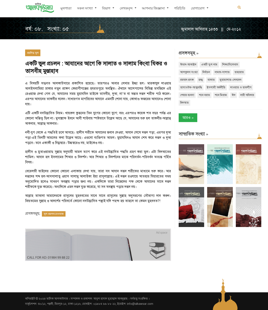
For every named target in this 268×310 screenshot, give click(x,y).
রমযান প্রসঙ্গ (186, 80)
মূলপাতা (65, 8)
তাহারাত (238, 72)
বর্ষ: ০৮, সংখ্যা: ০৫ (47, 28)
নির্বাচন (205, 72)
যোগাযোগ (198, 8)
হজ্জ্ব (200, 80)
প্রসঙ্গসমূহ (188, 53)
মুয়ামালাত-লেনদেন (230, 80)
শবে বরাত (203, 95)
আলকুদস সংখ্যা (188, 72)
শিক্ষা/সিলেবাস (229, 64)
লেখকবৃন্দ (126, 8)
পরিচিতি (179, 8)
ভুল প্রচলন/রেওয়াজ (54, 213)
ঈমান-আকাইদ (187, 64)
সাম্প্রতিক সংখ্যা (193, 134)
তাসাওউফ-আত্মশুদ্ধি (190, 87)
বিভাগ (106, 8)
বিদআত (183, 103)
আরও (187, 117)
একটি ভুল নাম (208, 64)
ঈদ (233, 95)
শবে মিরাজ (220, 95)
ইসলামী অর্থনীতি (215, 87)
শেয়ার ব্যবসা (186, 95)
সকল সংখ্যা (85, 8)
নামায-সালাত (221, 72)
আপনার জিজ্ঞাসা (153, 8)
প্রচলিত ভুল (33, 53)
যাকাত (210, 80)
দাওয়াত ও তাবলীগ (240, 87)
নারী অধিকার (246, 95)
